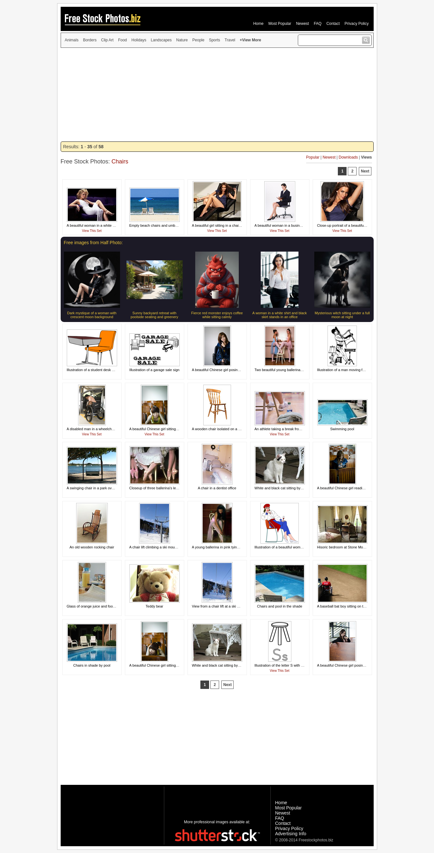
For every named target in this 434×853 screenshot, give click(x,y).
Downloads (348, 157)
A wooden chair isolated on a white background (229, 429)
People (198, 40)
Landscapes (161, 40)
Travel (230, 40)
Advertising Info (291, 833)
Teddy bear (154, 606)
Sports (214, 40)
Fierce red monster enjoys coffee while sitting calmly (217, 315)
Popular (312, 157)
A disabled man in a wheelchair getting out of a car (106, 429)
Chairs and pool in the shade (279, 606)
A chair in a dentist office (217, 488)
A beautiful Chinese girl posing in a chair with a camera (235, 370)
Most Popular (279, 23)
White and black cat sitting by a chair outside (290, 488)
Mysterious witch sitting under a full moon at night (342, 315)
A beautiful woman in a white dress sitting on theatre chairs (113, 225)
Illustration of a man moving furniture (346, 370)
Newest (302, 23)
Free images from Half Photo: (93, 242)
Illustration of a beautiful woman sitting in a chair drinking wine (303, 547)
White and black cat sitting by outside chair (225, 665)
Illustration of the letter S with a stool (283, 665)
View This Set (92, 231)
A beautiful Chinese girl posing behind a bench (353, 665)
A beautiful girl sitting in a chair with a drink (225, 225)
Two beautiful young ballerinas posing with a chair (294, 370)
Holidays (138, 40)
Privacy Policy (357, 23)
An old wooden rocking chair (91, 547)
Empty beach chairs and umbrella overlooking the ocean (173, 225)
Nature (182, 40)
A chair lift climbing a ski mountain (156, 547)
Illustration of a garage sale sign (154, 370)
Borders (89, 40)
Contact (332, 23)
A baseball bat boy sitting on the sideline (348, 606)
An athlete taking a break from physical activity (291, 429)
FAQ (317, 23)
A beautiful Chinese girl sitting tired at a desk (164, 429)
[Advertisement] (217, 94)
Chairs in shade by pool (91, 665)
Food (122, 40)
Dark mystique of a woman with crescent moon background (91, 315)
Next (365, 171)
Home (258, 23)
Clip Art (107, 40)
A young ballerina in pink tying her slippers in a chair (233, 547)
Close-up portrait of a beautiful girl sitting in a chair (356, 225)
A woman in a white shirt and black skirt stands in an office (279, 315)
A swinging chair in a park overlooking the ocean (105, 488)
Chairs (120, 161)
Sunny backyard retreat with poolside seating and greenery (154, 315)
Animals (72, 40)
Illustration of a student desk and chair (96, 370)
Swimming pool (342, 429)
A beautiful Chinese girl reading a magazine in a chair (359, 488)
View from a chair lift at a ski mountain (222, 606)
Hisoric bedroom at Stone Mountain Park (349, 547)
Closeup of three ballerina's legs (154, 488)
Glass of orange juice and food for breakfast (101, 606)
